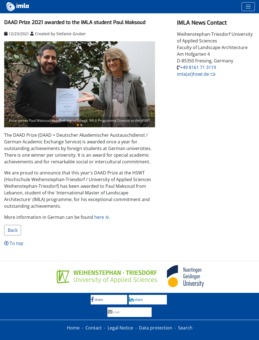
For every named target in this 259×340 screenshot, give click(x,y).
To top (13, 243)
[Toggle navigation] (248, 6)
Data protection (155, 328)
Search (185, 328)
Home (73, 328)
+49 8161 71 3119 (198, 67)
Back (12, 230)
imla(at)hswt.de (193, 74)
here (99, 217)
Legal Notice (120, 328)
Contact (93, 328)
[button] (15, 84)
